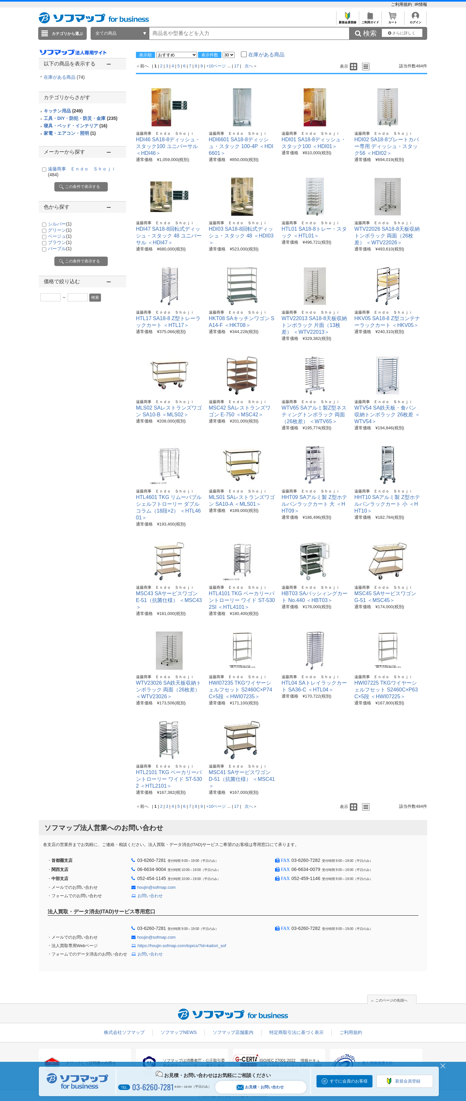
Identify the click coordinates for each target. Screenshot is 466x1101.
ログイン (415, 20)
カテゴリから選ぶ (67, 33)
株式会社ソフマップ (124, 1032)
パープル (60, 248)
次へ (249, 66)
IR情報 (421, 4)
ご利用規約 (402, 4)
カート (392, 20)
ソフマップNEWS (179, 1032)
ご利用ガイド (370, 20)
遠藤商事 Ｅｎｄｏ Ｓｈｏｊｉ (165, 133)
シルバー (60, 223)
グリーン (60, 230)
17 (236, 66)
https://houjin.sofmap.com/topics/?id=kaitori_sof (182, 945)
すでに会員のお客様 (349, 1081)
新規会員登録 (347, 20)
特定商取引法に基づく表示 (296, 1032)
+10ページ (216, 66)
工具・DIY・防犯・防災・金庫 (80, 118)
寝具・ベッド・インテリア (75, 125)
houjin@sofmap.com (156, 887)
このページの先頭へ (391, 1000)
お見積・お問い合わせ (260, 1087)
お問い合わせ (150, 895)
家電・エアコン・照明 (70, 133)
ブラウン (60, 242)
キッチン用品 (63, 110)
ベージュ (60, 236)
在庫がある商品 (64, 77)
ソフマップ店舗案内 (233, 1032)
